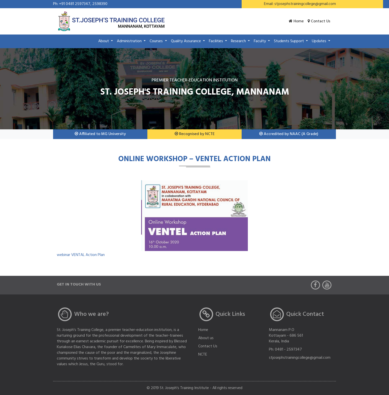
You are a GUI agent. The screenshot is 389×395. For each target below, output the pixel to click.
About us (206, 338)
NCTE (202, 354)
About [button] (104, 41)
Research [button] (239, 41)
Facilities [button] (216, 41)
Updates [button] (319, 41)
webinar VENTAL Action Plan (81, 255)
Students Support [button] (289, 41)
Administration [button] (130, 41)
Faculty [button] (260, 41)
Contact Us (207, 346)
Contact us (319, 21)
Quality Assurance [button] (186, 41)
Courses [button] (157, 41)
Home (296, 21)
